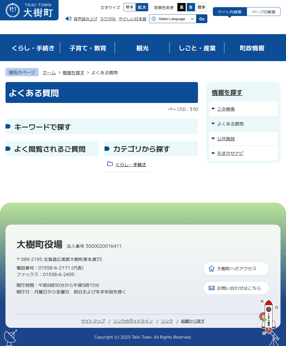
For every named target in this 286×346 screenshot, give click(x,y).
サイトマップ (93, 321)
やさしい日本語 (132, 18)
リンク (167, 321)
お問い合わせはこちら (239, 288)
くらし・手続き (131, 164)
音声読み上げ (85, 18)
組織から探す (193, 321)
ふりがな (108, 18)
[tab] (230, 11)
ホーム (49, 72)
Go (202, 18)
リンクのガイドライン (133, 321)
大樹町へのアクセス (237, 268)
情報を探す (74, 72)
